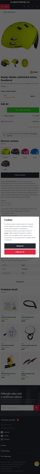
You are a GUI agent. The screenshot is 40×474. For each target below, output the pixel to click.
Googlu (6, 233)
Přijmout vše (20, 252)
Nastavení (20, 246)
